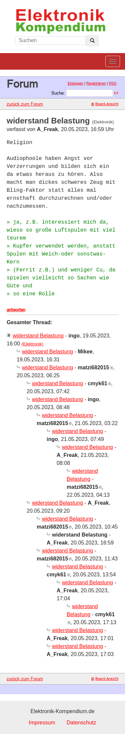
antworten (16, 309)
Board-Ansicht (104, 104)
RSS (112, 83)
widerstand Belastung (38, 335)
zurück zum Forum (25, 104)
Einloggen (75, 83)
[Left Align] (92, 40)
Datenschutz (81, 722)
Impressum (42, 722)
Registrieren (96, 83)
